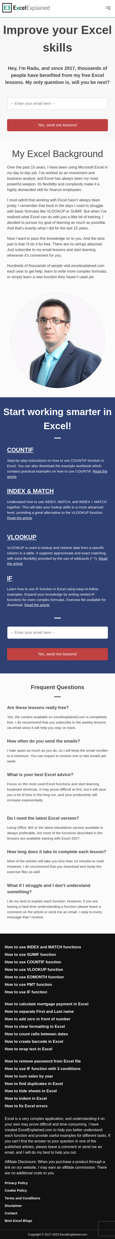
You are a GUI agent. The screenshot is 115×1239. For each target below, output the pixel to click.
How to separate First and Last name (39, 1011)
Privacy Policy (16, 1183)
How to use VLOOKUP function (34, 969)
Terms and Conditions (22, 1198)
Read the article (19, 518)
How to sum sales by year (29, 1076)
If (9, 578)
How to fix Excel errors (26, 1106)
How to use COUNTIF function (33, 962)
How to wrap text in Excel (28, 1049)
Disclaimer (13, 1206)
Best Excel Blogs (18, 1221)
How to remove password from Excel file (43, 1061)
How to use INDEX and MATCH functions (43, 947)
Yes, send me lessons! (57, 125)
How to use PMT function (28, 984)
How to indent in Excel (26, 1098)
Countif (20, 450)
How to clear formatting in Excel (35, 1026)
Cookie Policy (16, 1190)
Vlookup (22, 537)
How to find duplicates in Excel (34, 1083)
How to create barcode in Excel (34, 1041)
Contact (11, 1213)
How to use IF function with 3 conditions (43, 1068)
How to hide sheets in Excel (31, 1091)
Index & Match (30, 491)
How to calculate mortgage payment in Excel (46, 1004)
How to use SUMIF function (30, 954)
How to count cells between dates (36, 1034)
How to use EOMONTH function (34, 977)
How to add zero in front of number (37, 1019)
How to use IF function (26, 992)
